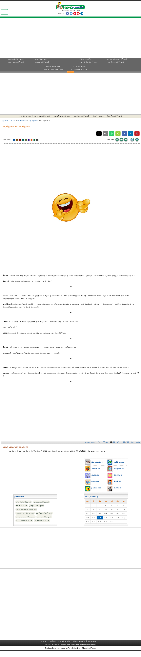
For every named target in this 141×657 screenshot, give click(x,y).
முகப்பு (44, 641)
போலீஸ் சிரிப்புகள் (114, 116)
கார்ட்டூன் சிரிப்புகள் (43, 116)
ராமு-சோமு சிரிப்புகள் (116, 62)
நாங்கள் (53, 641)
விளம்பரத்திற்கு (79, 641)
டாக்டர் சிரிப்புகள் (78, 67)
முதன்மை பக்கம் (8, 120)
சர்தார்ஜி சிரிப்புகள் (16, 59)
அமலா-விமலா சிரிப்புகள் (117, 59)
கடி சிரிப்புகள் (41, 59)
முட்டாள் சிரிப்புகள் (16, 62)
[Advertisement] (70, 39)
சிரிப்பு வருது (98, 116)
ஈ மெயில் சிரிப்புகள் (79, 70)
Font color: (7, 139)
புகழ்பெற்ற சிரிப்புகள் (88, 62)
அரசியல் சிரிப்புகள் (81, 116)
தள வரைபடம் (94, 641)
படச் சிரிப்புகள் (25, 116)
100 (127, 442)
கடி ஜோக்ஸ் (33, 120)
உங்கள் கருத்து (64, 641)
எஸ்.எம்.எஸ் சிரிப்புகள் (53, 70)
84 (107, 442)
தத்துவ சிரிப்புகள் (42, 62)
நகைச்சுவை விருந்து (62, 116)
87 (118, 442)
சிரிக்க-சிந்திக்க (86, 59)
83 (104, 442)
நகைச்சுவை (21, 120)
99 (124, 442)
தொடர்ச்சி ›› (135, 442)
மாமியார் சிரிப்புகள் (52, 67)
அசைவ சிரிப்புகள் (42, 521)
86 (114, 442)
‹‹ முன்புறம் (89, 442)
